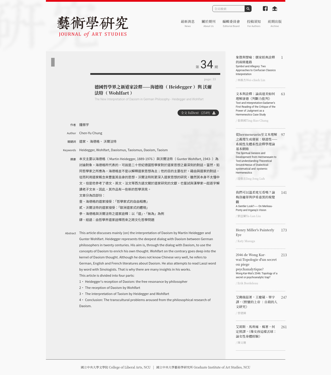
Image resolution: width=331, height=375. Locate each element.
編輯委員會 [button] (231, 23)
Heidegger (87, 149)
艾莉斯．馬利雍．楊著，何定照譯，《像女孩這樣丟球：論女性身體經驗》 (256, 331)
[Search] (228, 8)
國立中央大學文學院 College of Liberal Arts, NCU (116, 367)
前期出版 (275, 23)
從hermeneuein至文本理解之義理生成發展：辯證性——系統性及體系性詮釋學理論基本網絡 (257, 153)
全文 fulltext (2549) (198, 112)
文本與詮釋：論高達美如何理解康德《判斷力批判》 (257, 104)
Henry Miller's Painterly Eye (255, 232)
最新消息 (188, 23)
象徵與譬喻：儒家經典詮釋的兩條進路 (257, 65)
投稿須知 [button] (254, 23)
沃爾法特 (110, 141)
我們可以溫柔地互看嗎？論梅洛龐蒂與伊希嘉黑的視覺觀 (257, 201)
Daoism (149, 149)
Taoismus (135, 149)
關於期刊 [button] (208, 23)
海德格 (94, 141)
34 (206, 64)
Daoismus (118, 149)
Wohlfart (102, 149)
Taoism (162, 149)
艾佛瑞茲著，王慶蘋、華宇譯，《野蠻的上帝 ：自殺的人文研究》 (256, 302)
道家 (82, 141)
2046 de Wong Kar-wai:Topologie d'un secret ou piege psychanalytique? (257, 265)
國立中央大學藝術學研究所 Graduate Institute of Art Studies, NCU (203, 367)
